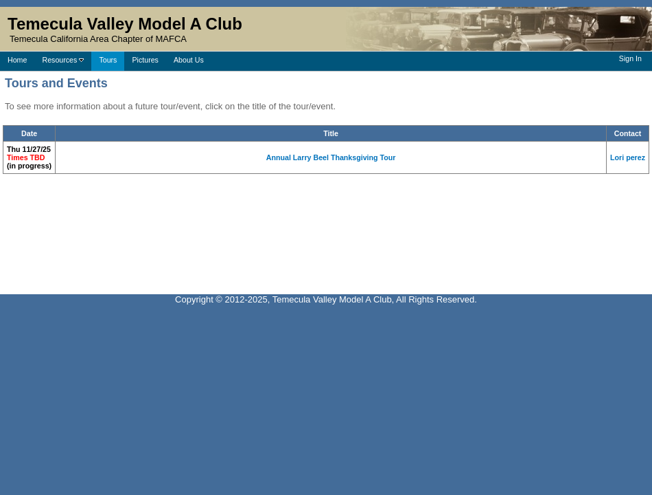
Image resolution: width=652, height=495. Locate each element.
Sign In (630, 58)
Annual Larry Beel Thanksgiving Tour (331, 157)
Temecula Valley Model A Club (125, 23)
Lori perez (627, 157)
